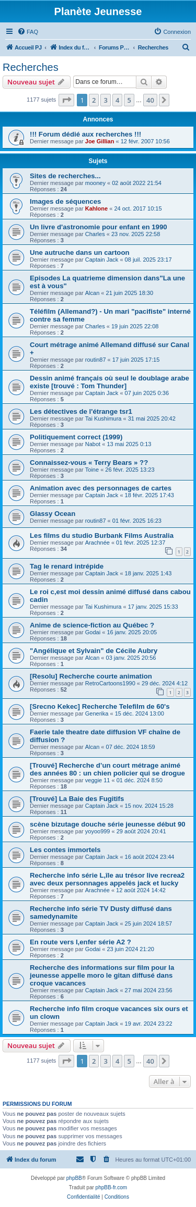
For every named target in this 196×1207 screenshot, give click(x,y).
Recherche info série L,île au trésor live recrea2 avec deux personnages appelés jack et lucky (107, 879)
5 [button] (129, 100)
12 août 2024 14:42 (141, 890)
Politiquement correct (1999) (76, 437)
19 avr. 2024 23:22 (148, 1023)
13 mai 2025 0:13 (129, 444)
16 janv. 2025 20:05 (132, 632)
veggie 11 (97, 780)
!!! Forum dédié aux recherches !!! (85, 134)
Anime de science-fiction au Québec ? (92, 625)
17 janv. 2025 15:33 (153, 607)
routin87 (95, 359)
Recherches (31, 67)
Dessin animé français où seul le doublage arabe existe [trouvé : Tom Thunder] (109, 382)
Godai (92, 632)
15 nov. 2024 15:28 (149, 806)
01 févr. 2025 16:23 (137, 521)
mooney (95, 183)
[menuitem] (27, 32)
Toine (92, 469)
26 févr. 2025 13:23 (129, 469)
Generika (97, 713)
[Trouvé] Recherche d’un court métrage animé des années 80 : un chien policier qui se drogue (107, 769)
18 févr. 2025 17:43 (149, 495)
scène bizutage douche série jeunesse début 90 (108, 824)
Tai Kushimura (103, 418)
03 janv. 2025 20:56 (131, 658)
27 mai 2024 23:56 (148, 990)
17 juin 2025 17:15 (136, 359)
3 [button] (105, 100)
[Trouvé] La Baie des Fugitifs (77, 799)
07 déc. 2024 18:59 (130, 747)
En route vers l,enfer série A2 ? (80, 942)
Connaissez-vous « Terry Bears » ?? (89, 462)
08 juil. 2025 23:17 (148, 259)
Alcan (92, 293)
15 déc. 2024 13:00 (139, 713)
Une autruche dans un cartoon (80, 252)
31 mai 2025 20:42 (152, 418)
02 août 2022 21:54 (137, 183)
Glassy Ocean (52, 514)
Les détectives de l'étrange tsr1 (81, 411)
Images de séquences (65, 201)
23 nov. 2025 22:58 (135, 234)
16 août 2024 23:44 (150, 857)
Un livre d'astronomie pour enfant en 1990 (98, 227)
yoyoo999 (97, 831)
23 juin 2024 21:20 (130, 949)
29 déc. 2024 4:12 (165, 683)
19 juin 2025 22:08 (135, 326)
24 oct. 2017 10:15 (138, 208)
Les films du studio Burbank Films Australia (102, 535)
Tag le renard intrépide (66, 566)
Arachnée (97, 542)
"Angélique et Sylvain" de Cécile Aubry (93, 651)
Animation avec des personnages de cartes (100, 488)
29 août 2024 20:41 (141, 831)
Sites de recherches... (65, 176)
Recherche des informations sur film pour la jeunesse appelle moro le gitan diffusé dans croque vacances (102, 975)
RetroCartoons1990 (110, 683)
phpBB (74, 1178)
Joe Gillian (99, 141)
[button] (66, 100)
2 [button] (94, 100)
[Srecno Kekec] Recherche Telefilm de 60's (100, 706)
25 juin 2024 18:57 (148, 923)
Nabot (92, 444)
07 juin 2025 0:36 (147, 393)
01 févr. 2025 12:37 (140, 542)
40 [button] (150, 100)
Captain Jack (102, 259)
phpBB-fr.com (112, 1187)
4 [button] (117, 100)
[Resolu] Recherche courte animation (91, 676)
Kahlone (96, 208)
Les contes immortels (65, 850)
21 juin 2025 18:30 (130, 293)
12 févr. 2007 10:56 (145, 141)
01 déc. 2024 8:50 (140, 780)
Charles (95, 234)
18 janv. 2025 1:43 (148, 573)
